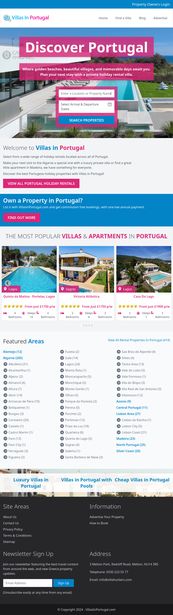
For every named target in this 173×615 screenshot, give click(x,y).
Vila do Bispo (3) (133, 383)
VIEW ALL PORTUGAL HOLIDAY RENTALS (41, 183)
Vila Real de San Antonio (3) (141, 389)
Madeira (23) (125, 438)
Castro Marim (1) (21, 432)
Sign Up (63, 583)
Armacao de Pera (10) (24, 401)
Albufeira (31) (18, 364)
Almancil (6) (17, 383)
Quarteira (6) (74, 432)
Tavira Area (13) (133, 364)
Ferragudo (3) (18, 451)
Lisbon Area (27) (128, 414)
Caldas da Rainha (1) (136, 420)
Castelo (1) (16, 426)
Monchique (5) (75, 383)
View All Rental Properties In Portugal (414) (139, 340)
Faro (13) (15, 438)
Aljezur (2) (16, 376)
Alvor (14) (15, 395)
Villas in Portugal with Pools (86, 482)
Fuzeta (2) (72, 352)
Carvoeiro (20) (19, 420)
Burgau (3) (16, 414)
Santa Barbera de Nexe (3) (84, 457)
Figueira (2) (17, 457)
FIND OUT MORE (22, 217)
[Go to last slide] (8, 283)
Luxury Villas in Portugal (31, 482)
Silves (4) (128, 358)
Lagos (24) (72, 364)
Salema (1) (72, 451)
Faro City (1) (17, 445)
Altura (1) (15, 389)
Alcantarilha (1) (19, 370)
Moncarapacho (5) (78, 376)
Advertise (160, 18)
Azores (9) (123, 401)
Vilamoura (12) (132, 395)
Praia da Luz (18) (77, 426)
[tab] (81, 325)
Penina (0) (72, 407)
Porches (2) (73, 414)
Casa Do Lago (144, 296)
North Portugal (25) (130, 445)
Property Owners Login (151, 4)
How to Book (99, 523)
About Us (9, 517)
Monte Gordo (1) (77, 389)
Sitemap (9, 542)
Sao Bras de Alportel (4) (138, 352)
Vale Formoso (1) (134, 376)
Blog (142, 18)
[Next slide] (165, 283)
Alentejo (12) (12, 352)
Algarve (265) (13, 358)
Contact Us (11, 523)
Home (103, 18)
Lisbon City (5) (132, 426)
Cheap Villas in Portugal (142, 479)
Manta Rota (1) (75, 370)
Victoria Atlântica (87, 296)
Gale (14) (71, 358)
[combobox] (86, 93)
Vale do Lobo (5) (133, 370)
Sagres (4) (72, 445)
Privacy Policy (13, 529)
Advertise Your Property (107, 517)
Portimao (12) (75, 420)
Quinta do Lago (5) (78, 438)
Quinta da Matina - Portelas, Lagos (29, 296)
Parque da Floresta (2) (81, 401)
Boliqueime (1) (19, 407)
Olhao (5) (71, 395)
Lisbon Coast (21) (134, 432)
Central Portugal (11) (131, 407)
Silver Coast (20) (128, 451)
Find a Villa (123, 18)
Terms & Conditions (17, 535)
